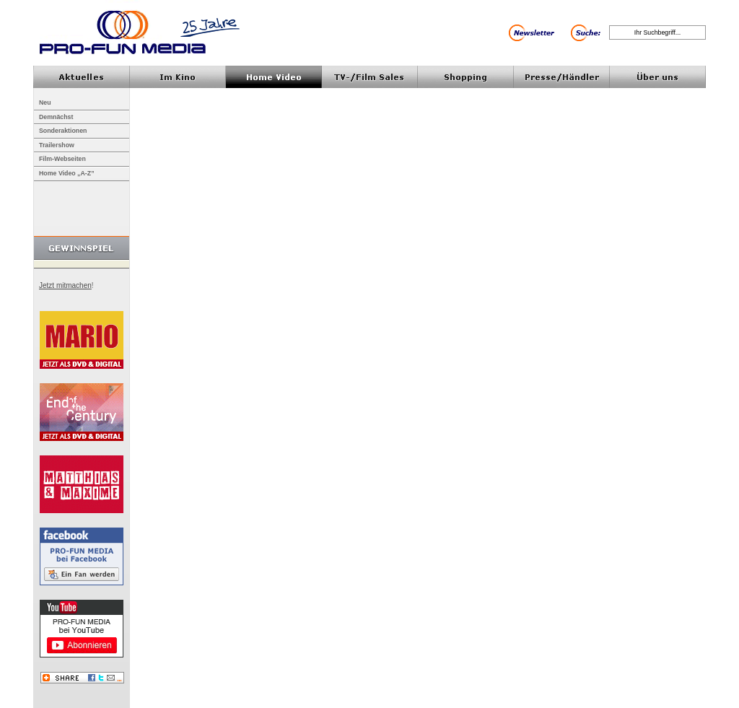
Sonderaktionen (63, 130)
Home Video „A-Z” (67, 173)
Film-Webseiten (62, 158)
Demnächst (56, 117)
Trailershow (56, 145)
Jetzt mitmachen (65, 285)
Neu (45, 102)
